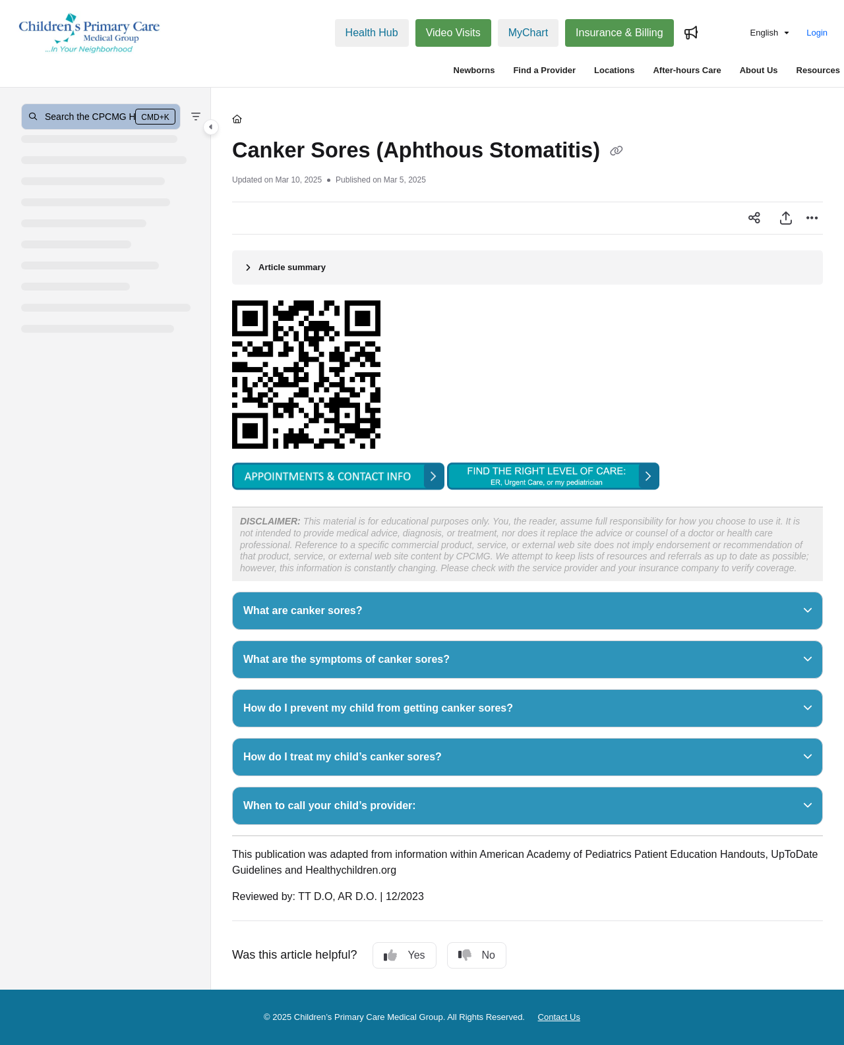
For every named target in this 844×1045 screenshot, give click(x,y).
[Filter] (195, 117)
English (755, 33)
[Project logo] (90, 33)
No (476, 955)
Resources (818, 70)
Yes (404, 955)
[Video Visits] (453, 33)
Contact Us (559, 1017)
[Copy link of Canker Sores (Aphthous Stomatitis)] (616, 151)
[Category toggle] (211, 127)
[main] (527, 539)
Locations (614, 70)
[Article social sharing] (754, 218)
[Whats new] (691, 32)
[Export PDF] (786, 218)
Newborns (474, 70)
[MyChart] (528, 33)
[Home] (237, 119)
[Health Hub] (372, 33)
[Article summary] (527, 267)
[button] (101, 116)
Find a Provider (544, 70)
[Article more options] (812, 218)
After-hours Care (687, 70)
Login (817, 33)
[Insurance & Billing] (619, 33)
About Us (759, 70)
